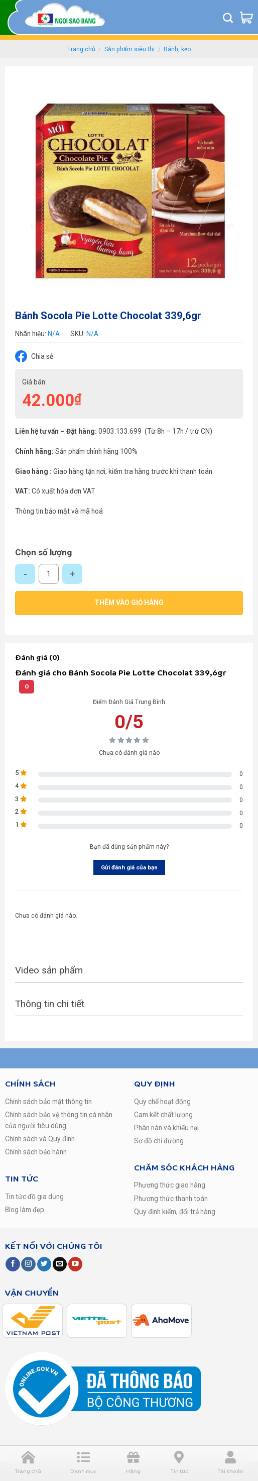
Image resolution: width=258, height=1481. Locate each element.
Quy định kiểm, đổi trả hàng (174, 1212)
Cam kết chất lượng (163, 1115)
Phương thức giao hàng (169, 1185)
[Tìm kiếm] (228, 18)
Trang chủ (81, 49)
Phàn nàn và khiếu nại (166, 1128)
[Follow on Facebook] (13, 1264)
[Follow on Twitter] (44, 1264)
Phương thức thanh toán (171, 1199)
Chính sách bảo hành (36, 1152)
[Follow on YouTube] (75, 1264)
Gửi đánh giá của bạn (129, 867)
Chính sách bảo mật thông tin (48, 1102)
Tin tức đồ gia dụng (34, 1197)
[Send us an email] (60, 1264)
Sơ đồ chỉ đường (159, 1141)
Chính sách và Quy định (40, 1139)
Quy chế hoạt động (162, 1102)
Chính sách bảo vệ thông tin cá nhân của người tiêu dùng (58, 1120)
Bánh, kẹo (177, 49)
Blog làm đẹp (24, 1210)
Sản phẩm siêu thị (129, 49)
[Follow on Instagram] (28, 1264)
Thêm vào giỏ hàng (129, 603)
